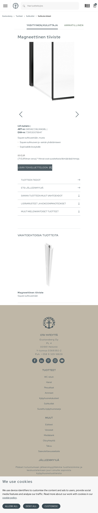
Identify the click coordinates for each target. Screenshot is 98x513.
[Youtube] (62, 360)
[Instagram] (55, 360)
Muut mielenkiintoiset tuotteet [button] (50, 211)
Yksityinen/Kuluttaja (42, 25)
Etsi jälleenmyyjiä (50, 187)
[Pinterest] (48, 360)
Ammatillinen (74, 25)
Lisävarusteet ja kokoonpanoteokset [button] (50, 203)
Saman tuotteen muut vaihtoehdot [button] (50, 195)
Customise (51, 506)
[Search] (24, 6)
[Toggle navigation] (5, 6)
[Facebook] (34, 360)
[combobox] (53, 6)
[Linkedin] (41, 360)
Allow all (11, 506)
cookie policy (9, 497)
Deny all (31, 506)
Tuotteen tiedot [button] (50, 179)
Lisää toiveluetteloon (35, 167)
